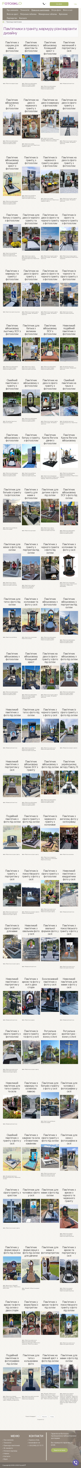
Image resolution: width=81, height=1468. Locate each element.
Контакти (23, 18)
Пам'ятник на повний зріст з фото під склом (50, 1358)
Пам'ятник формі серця (12, 83)
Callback (59, 4)
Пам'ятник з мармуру (9, 1397)
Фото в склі (67, 10)
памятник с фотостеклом (67, 1394)
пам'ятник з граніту (30, 256)
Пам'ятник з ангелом (47, 477)
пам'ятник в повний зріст (50, 476)
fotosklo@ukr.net (34, 1443)
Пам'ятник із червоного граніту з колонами (50, 820)
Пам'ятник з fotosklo (11, 1396)
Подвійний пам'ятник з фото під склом (12, 819)
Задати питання (59, 1450)
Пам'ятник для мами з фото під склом (50, 1192)
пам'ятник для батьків (11, 527)
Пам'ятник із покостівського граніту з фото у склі (31, 875)
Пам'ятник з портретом (28, 586)
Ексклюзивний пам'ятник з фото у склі (50, 981)
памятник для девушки (28, 913)
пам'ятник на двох (29, 143)
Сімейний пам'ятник (28, 145)
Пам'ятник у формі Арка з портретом (31, 1304)
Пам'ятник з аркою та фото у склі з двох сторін (31, 983)
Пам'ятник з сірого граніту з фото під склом (50, 1137)
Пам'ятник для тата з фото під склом (12, 601)
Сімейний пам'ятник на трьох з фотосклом (69, 384)
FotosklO (15, 1285)
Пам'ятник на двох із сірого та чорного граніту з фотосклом (50, 219)
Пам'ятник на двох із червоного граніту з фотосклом (31, 105)
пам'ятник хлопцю (67, 312)
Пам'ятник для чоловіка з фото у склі (31, 1192)
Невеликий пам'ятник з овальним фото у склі (31, 929)
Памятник (69, 1397)
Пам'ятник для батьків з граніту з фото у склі (50, 1085)
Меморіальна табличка (47, 14)
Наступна (44, 1416)
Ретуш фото (56, 10)
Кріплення (63, 14)
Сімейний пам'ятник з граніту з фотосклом (12, 384)
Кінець (52, 1416)
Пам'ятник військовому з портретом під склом (69, 603)
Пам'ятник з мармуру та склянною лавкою (31, 1087)
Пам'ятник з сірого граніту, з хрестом (12, 1192)
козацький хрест (26, 698)
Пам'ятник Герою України (29, 84)
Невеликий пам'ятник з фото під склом (12, 712)
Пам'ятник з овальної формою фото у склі (50, 929)
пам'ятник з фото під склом (29, 198)
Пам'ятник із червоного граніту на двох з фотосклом (50, 161)
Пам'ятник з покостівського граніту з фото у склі (69, 929)
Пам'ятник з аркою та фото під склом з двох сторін (12, 1306)
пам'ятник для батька (30, 195)
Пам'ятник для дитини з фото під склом (50, 492)
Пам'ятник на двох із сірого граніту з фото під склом (50, 658)
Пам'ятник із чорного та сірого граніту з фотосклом (69, 275)
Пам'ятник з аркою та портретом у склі (69, 1251)
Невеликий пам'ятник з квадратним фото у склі (69, 875)
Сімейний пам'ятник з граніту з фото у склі (12, 1139)
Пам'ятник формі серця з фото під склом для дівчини (31, 1251)
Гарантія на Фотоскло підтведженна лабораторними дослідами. (63, 1435)
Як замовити (8, 1448)
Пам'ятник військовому (31, 83)
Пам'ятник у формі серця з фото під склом (12, 1250)
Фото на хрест (12, 14)
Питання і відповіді (10, 1451)
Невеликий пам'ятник (68, 83)
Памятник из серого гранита (70, 747)
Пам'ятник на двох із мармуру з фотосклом (50, 102)
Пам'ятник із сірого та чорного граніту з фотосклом (69, 219)
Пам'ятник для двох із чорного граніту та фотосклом (31, 219)
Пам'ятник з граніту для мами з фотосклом (31, 493)
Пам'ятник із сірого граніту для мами (12, 928)
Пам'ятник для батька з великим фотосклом (31, 329)
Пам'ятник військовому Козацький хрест (31, 658)
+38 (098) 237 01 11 (36, 1445)
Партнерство (12, 18)
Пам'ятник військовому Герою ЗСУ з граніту (31, 765)
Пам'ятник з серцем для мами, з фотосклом (12, 46)
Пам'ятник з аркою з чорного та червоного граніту (69, 1195)
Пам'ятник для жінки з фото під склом (12, 547)
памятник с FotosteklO (66, 1396)
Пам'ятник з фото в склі (50, 747)
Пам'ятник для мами (52, 140)
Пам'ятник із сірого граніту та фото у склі (31, 1034)
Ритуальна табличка (28, 14)
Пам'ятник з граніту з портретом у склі (12, 875)
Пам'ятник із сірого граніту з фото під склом (69, 712)
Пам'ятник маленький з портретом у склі (69, 46)
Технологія (24, 10)
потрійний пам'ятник (66, 422)
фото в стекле (70, 1398)
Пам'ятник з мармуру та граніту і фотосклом (12, 275)
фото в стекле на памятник (69, 1399)
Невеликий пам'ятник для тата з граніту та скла (12, 1087)
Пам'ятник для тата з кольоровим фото (31, 1359)
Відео (6, 1459)
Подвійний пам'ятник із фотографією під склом (12, 1359)
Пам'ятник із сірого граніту (70, 141)
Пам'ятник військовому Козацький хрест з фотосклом (50, 48)
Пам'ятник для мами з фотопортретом (50, 1250)
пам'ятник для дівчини (52, 478)
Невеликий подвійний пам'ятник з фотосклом (69, 329)
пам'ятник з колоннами (69, 582)
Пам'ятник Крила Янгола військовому (69, 437)
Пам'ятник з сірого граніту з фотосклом (50, 873)
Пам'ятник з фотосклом (28, 197)
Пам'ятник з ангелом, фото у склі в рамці (69, 819)
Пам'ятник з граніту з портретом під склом (31, 548)
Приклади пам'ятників (40, 10)
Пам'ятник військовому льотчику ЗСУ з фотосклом (12, 329)
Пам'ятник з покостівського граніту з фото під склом (69, 1306)
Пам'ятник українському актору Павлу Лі (69, 764)
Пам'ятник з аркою (29, 1020)
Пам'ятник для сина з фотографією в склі (69, 1139)
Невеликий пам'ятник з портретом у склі (12, 765)
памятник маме (64, 1402)
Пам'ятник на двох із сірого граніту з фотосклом (69, 104)
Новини (6, 1453)
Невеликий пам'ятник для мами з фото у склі (69, 983)
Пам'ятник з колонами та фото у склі (69, 547)
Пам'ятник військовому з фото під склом (69, 656)
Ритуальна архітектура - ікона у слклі (50, 1034)
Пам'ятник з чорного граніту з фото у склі (50, 712)
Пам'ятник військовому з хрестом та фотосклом (31, 46)
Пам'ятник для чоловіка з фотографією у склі (69, 1087)
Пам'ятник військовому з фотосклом (31, 383)
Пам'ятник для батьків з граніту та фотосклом (12, 492)
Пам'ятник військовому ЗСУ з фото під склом (69, 493)
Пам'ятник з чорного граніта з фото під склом (50, 548)
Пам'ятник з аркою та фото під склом (50, 1304)
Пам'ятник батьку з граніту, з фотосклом (12, 217)
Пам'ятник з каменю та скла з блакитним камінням (31, 1139)
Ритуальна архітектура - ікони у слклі (69, 1034)
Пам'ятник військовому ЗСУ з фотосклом (12, 104)
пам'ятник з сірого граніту (29, 368)
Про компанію (12, 10)
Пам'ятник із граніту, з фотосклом (31, 160)
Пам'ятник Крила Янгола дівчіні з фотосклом (50, 439)
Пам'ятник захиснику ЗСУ (29, 86)
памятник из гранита (68, 1393)
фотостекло (9, 1285)
